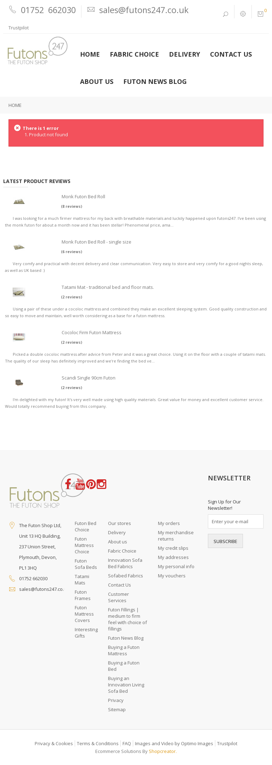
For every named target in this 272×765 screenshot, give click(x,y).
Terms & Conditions (98, 743)
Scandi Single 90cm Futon (88, 378)
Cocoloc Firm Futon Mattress (91, 332)
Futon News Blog (125, 638)
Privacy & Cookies (54, 743)
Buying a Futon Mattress (124, 650)
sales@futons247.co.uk (44, 589)
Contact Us (119, 585)
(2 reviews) (71, 297)
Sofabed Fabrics (125, 575)
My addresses (173, 557)
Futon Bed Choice (85, 526)
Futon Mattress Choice (84, 545)
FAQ (127, 743)
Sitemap (117, 709)
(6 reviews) (71, 251)
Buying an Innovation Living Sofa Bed (126, 684)
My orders (169, 523)
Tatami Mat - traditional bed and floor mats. (108, 287)
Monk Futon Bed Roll (83, 196)
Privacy (116, 700)
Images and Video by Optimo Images (174, 743)
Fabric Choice (122, 551)
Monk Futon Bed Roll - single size (96, 242)
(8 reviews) (71, 206)
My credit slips (173, 548)
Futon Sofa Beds (86, 564)
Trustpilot (18, 27)
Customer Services (118, 597)
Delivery (117, 532)
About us (117, 541)
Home (15, 105)
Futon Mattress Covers (84, 613)
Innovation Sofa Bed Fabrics (125, 563)
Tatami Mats (82, 579)
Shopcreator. (163, 751)
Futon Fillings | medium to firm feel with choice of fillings (127, 619)
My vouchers (172, 575)
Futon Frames (83, 595)
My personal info (176, 566)
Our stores (119, 523)
